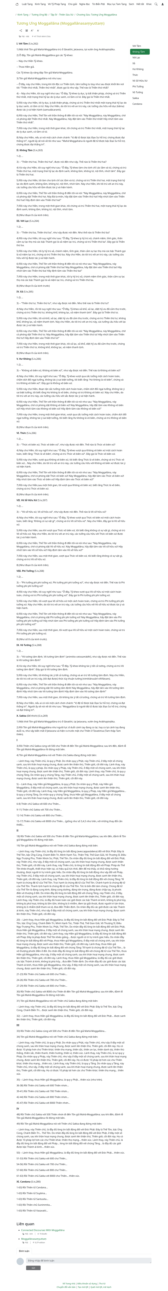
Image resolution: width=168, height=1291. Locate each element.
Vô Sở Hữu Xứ (139, 80)
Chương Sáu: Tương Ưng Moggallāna (96, 14)
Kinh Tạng (23, 14)
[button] (27, 4)
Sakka (135, 98)
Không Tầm (138, 51)
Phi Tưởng (137, 86)
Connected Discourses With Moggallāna (43, 1230)
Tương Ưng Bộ (39, 14)
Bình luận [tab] (24, 1251)
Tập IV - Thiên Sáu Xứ (61, 14)
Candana (137, 103)
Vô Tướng (137, 92)
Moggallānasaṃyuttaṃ (33, 1238)
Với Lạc (136, 57)
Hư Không (137, 69)
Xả (133, 63)
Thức (135, 74)
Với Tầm (136, 46)
